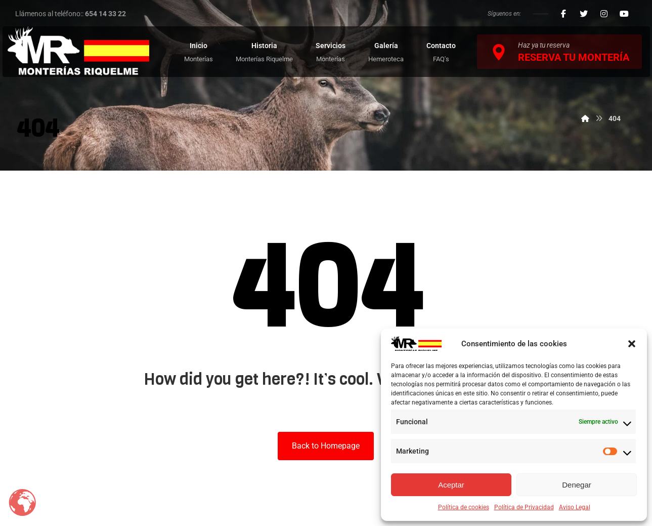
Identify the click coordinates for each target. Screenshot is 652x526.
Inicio (246, 199)
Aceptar (451, 484)
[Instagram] (604, 13)
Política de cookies (463, 507)
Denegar (576, 484)
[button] (632, 344)
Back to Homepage (326, 446)
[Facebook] (563, 13)
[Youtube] (624, 13)
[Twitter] (583, 13)
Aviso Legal (574, 507)
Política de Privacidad (524, 507)
